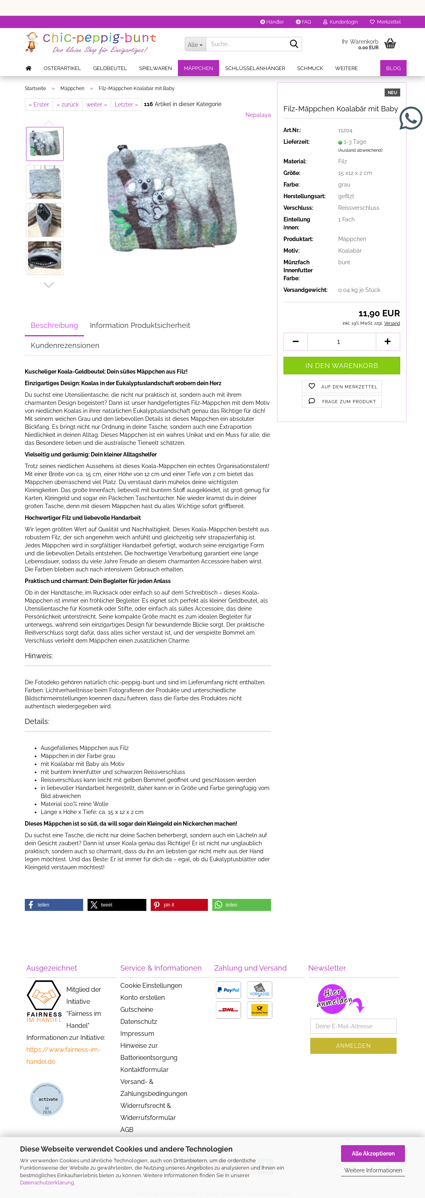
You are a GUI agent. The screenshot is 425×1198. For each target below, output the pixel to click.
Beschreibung (54, 325)
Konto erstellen (142, 997)
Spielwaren (155, 68)
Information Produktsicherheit (140, 325)
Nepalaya (258, 115)
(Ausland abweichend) (360, 150)
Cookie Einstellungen (151, 985)
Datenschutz (138, 1021)
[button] (49, 285)
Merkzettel (385, 22)
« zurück (68, 104)
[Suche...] (195, 44)
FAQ (303, 22)
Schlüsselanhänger (255, 68)
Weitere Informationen (373, 1170)
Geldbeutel (110, 68)
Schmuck (310, 68)
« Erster (39, 104)
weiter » (96, 104)
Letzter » (126, 104)
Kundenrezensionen (65, 345)
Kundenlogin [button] (340, 22)
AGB (127, 1130)
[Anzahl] (341, 342)
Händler (272, 22)
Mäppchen (198, 68)
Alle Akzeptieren (373, 1153)
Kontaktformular (144, 1069)
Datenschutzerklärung (47, 1183)
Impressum (137, 1033)
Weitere (346, 68)
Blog (393, 68)
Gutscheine (136, 1009)
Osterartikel (62, 68)
